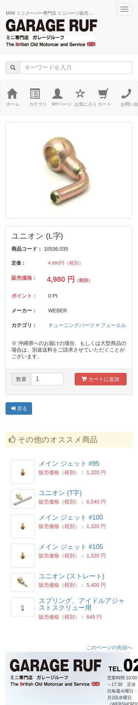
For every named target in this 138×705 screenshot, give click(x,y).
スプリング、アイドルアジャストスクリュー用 (82, 604)
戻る (18, 408)
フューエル (113, 325)
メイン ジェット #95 (69, 463)
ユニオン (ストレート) (72, 576)
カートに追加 (100, 379)
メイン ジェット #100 (71, 517)
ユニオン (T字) (60, 493)
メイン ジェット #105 (71, 546)
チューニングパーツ (71, 325)
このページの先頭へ (109, 647)
